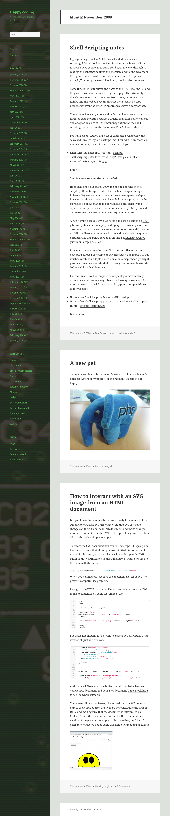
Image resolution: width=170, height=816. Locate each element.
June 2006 (15, 319)
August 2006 (16, 308)
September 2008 (18, 239)
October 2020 (17, 122)
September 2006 (18, 303)
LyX (79, 80)
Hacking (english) (19, 386)
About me (15, 55)
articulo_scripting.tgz (95, 161)
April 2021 (15, 117)
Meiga (13, 397)
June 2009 (15, 212)
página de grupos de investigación (121, 225)
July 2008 (14, 244)
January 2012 (16, 159)
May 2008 (15, 255)
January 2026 (16, 74)
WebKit (14, 423)
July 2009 (14, 207)
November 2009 (18, 196)
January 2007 (16, 287)
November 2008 (18, 228)
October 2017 (17, 133)
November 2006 (18, 292)
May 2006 (15, 324)
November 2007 (18, 271)
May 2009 (15, 218)
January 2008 (16, 266)
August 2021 (16, 106)
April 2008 (15, 260)
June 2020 (15, 127)
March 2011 (16, 165)
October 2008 (17, 234)
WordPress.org (17, 459)
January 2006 (16, 340)
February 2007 (17, 282)
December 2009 (18, 191)
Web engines (16, 418)
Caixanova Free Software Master (122, 127)
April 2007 (15, 276)
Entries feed (16, 448)
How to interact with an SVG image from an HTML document (106, 502)
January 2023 (16, 101)
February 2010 (17, 186)
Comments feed (18, 454)
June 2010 (15, 175)
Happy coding (22, 12)
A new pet (83, 362)
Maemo (14, 392)
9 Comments (123, 786)
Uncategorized (17, 413)
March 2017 (16, 138)
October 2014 (17, 149)
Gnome (13, 376)
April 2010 (15, 181)
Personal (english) (19, 402)
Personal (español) (19, 408)
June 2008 (15, 250)
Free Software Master (21, 370)
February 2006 (17, 335)
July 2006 (14, 314)
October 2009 (17, 202)
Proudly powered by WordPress (86, 809)
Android (14, 360)
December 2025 (18, 79)
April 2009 (15, 223)
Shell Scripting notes (97, 47)
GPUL (127, 89)
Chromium (15, 365)
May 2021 (15, 111)
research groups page (112, 93)
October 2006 (17, 298)
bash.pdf (118, 152)
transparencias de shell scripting (100, 263)
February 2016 (17, 143)
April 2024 (15, 95)
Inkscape (124, 546)
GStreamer (15, 381)
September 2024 (18, 90)
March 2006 (16, 329)
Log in (13, 443)
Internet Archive (106, 106)
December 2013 (18, 154)
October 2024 (17, 85)
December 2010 (18, 170)
